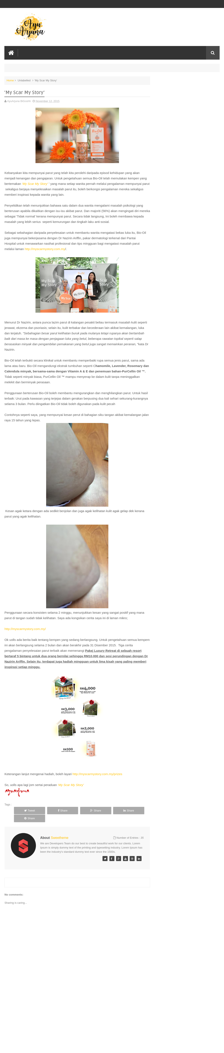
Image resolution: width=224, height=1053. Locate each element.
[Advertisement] (75, 1018)
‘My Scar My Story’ (43, 183)
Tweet (26, 810)
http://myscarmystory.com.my (45, 248)
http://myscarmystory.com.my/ (25, 628)
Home (10, 80)
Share (53, 810)
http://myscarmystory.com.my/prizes (97, 774)
